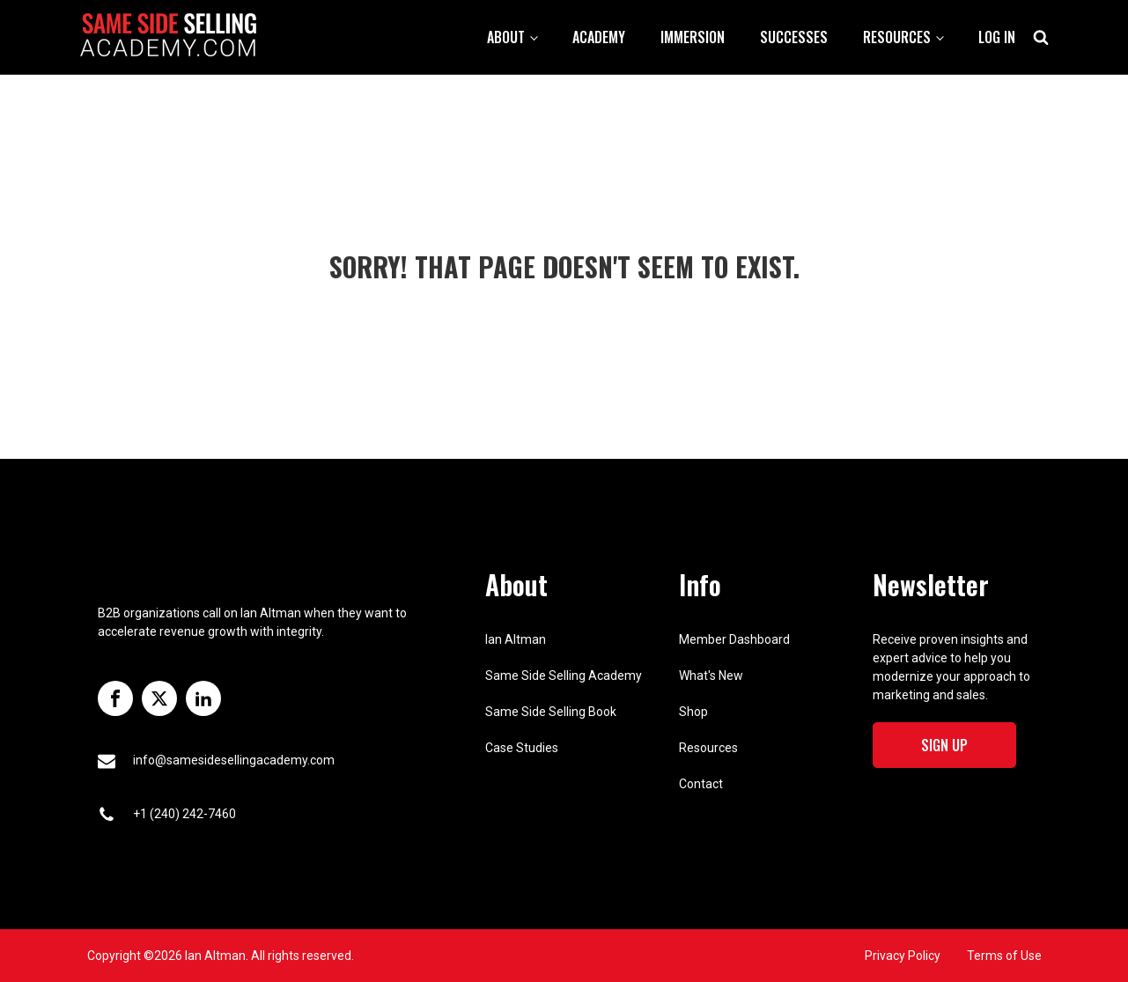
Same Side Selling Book (550, 712)
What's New (711, 675)
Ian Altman (515, 639)
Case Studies (521, 748)
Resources (897, 37)
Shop (693, 712)
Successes (794, 37)
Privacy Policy (902, 956)
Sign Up (944, 745)
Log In (996, 37)
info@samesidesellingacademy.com (234, 760)
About (506, 37)
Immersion (692, 37)
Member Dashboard (734, 639)
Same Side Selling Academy (563, 675)
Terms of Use (1004, 956)
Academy (598, 37)
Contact (701, 784)
